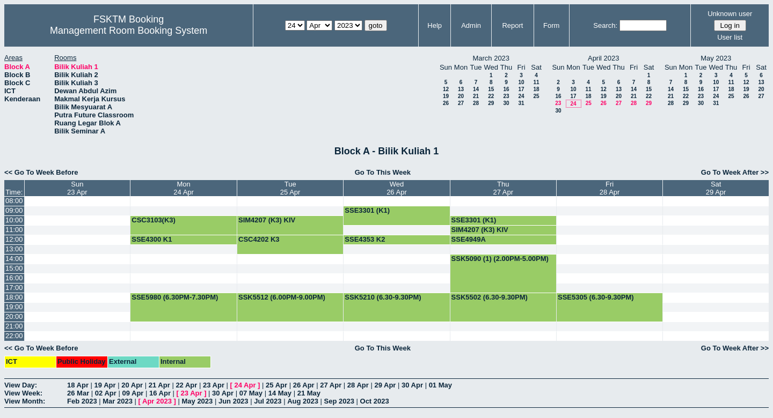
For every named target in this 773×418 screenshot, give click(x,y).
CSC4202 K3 (259, 239)
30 (506, 103)
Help (434, 25)
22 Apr (186, 385)
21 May (308, 393)
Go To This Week (383, 172)
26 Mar (78, 393)
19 (446, 96)
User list (729, 37)
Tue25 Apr (290, 188)
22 (491, 96)
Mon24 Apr (183, 188)
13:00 (14, 249)
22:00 (14, 336)
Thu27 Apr (503, 188)
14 (476, 89)
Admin (471, 25)
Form (551, 25)
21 (476, 96)
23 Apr (213, 385)
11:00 (14, 230)
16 (506, 89)
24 (521, 96)
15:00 (14, 268)
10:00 (14, 220)
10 (521, 82)
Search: (605, 25)
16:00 (14, 278)
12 (446, 89)
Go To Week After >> (735, 172)
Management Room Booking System (128, 30)
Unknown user (730, 14)
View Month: (24, 401)
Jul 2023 (267, 401)
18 (536, 89)
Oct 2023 (374, 401)
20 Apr (132, 385)
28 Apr (358, 385)
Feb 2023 (82, 401)
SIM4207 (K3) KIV (266, 220)
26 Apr (304, 385)
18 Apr (78, 385)
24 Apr (245, 385)
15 (491, 89)
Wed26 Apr (396, 188)
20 (461, 96)
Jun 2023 (233, 401)
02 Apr (105, 393)
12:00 (14, 239)
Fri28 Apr (610, 188)
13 (461, 89)
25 (536, 96)
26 (446, 103)
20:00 (14, 316)
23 (506, 96)
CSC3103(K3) (154, 220)
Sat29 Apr (716, 188)
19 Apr (105, 385)
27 (461, 103)
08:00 (14, 201)
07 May (250, 393)
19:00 (14, 307)
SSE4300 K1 (152, 239)
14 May (279, 393)
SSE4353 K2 (365, 239)
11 (536, 82)
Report (512, 25)
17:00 (14, 287)
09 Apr (132, 393)
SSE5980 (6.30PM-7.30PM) (175, 297)
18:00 (14, 297)
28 (476, 103)
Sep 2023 (339, 401)
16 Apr (160, 393)
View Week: (23, 393)
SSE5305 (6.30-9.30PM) (596, 297)
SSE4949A (468, 239)
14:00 (14, 259)
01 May (440, 385)
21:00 (14, 326)
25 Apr (276, 385)
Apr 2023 (157, 401)
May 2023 (197, 401)
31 (521, 103)
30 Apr (412, 385)
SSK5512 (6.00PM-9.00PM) (281, 297)
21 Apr (159, 385)
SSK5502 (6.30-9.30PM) (489, 297)
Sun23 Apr (77, 188)
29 (491, 103)
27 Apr (330, 385)
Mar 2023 (118, 401)
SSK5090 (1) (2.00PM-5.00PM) (500, 259)
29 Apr (385, 385)
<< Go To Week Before (41, 172)
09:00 (14, 210)
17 (521, 89)
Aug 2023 (302, 401)
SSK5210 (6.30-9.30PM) (383, 297)
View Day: (20, 385)
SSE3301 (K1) (367, 210)
